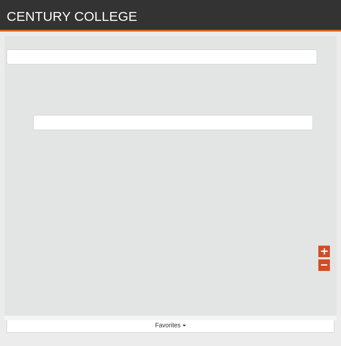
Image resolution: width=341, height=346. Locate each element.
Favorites (170, 325)
